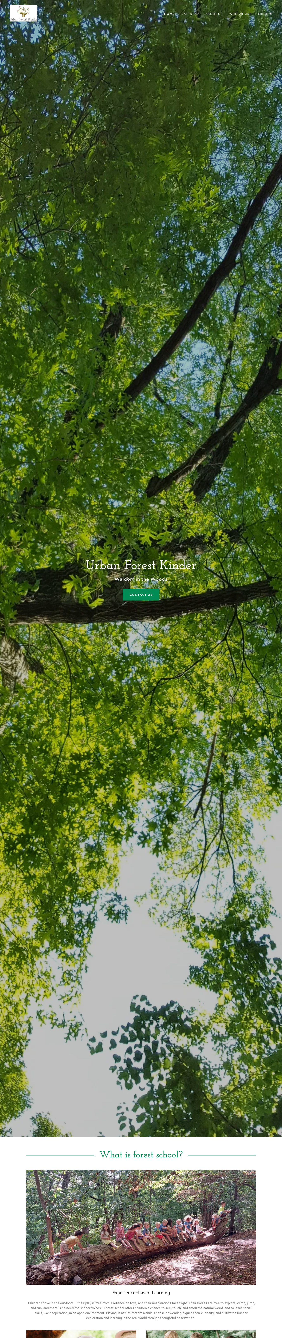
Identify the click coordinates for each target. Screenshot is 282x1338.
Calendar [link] (190, 14)
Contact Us (141, 595)
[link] (23, 12)
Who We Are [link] (240, 14)
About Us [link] (214, 14)
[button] (265, 13)
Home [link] (169, 14)
